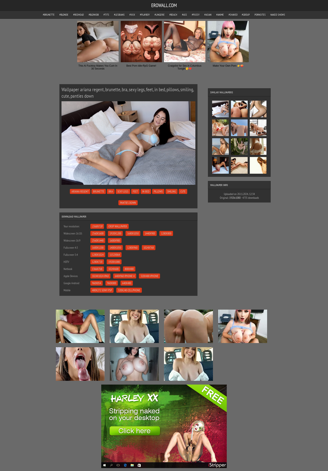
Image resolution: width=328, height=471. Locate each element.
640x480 (126, 283)
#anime (220, 14)
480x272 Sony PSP (102, 290)
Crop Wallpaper (117, 226)
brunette (98, 191)
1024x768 (149, 247)
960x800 (111, 283)
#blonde (63, 14)
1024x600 (113, 269)
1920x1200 (115, 233)
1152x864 (115, 255)
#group (246, 14)
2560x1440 (98, 240)
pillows (158, 191)
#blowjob (94, 14)
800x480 (129, 269)
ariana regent (80, 191)
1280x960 (132, 247)
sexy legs (122, 191)
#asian (207, 14)
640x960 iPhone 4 (125, 276)
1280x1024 (98, 255)
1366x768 (97, 269)
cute (183, 191)
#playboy (145, 14)
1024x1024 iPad (100, 276)
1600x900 (115, 240)
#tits (106, 14)
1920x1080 (114, 262)
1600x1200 (98, 247)
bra (111, 191)
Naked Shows (277, 14)
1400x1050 (115, 247)
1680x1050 (133, 233)
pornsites (260, 14)
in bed (145, 191)
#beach (173, 14)
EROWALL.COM (164, 5)
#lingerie (160, 14)
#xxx (132, 14)
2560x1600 (98, 233)
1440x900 (150, 233)
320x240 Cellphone (129, 290)
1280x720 (97, 262)
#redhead (78, 14)
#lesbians (119, 14)
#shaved (233, 14)
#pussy (196, 14)
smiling (171, 191)
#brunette (49, 14)
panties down (128, 203)
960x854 (96, 283)
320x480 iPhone (149, 276)
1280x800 (166, 233)
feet (135, 191)
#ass (184, 14)
